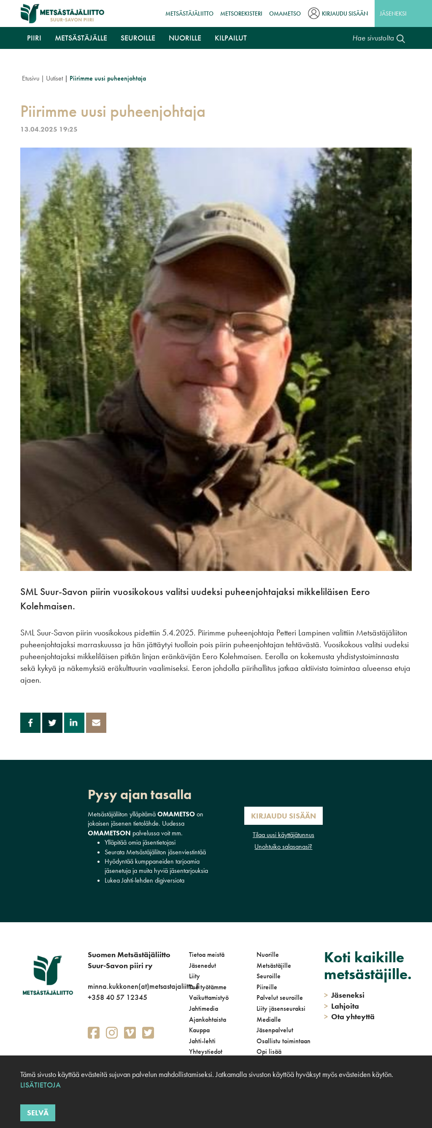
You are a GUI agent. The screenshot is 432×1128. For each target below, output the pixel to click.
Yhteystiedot (205, 1051)
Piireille (266, 987)
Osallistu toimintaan (283, 1040)
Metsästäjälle (81, 38)
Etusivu (30, 78)
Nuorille (185, 38)
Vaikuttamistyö (209, 997)
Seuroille (138, 38)
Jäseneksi (393, 13)
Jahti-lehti (202, 1040)
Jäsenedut (202, 965)
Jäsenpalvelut (274, 1030)
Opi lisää (268, 1051)
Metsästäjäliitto (189, 13)
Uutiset (54, 78)
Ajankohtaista (207, 1019)
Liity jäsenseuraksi (280, 1008)
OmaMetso (285, 13)
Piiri (34, 38)
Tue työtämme (208, 987)
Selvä (38, 1112)
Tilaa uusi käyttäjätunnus (283, 834)
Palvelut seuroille (279, 997)
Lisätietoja (40, 1085)
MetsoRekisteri (241, 13)
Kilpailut (231, 38)
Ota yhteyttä (349, 1016)
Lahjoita (341, 1006)
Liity (194, 976)
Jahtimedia (203, 1008)
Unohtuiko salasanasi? (283, 846)
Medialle (268, 1019)
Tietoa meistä (206, 954)
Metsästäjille (273, 965)
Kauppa (199, 1030)
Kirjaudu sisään (345, 13)
